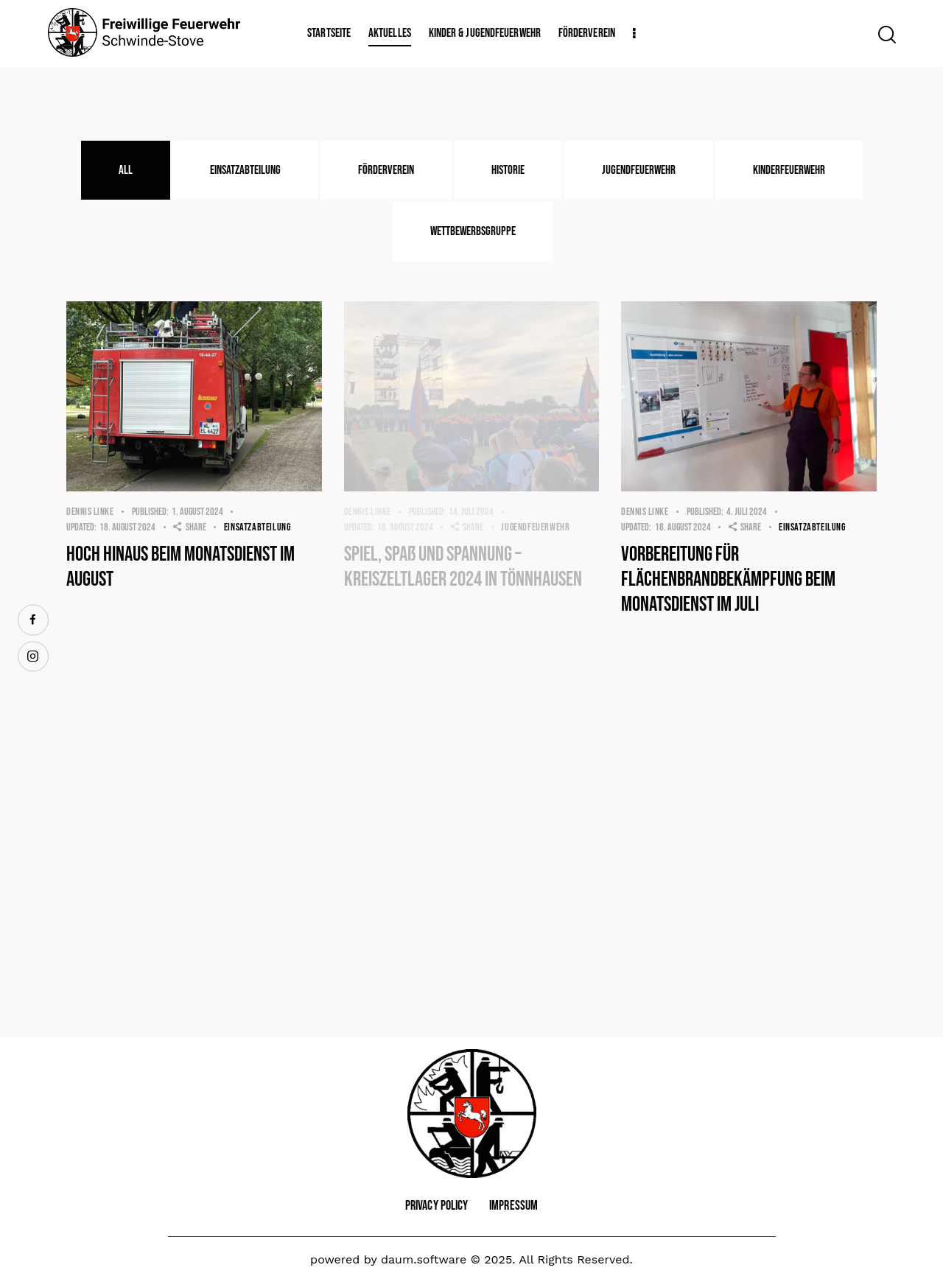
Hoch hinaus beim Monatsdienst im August (180, 567)
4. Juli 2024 (727, 511)
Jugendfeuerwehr (639, 170)
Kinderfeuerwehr (789, 170)
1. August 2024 (177, 511)
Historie (508, 170)
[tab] (125, 170)
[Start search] (886, 34)
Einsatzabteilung (245, 170)
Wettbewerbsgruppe (473, 231)
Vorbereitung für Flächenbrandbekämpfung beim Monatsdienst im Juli (728, 579)
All (126, 170)
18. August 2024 (110, 527)
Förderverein (386, 170)
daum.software (423, 1259)
